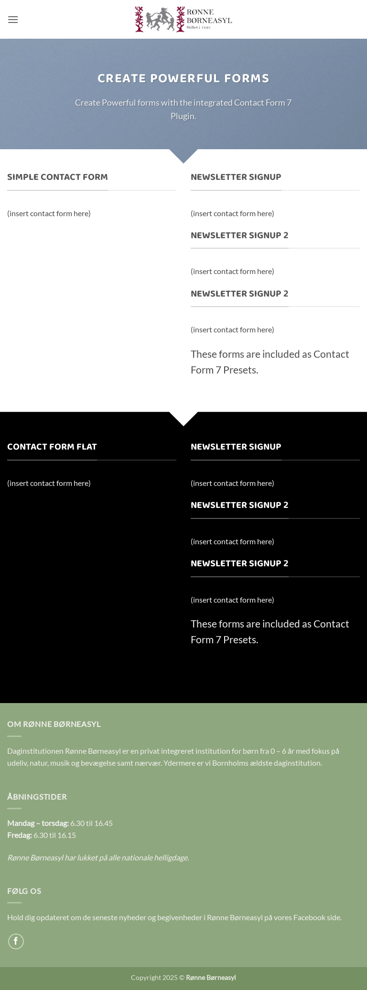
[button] (13, 19)
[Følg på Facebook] (16, 941)
